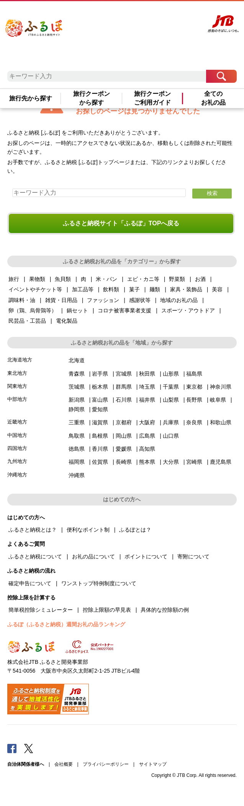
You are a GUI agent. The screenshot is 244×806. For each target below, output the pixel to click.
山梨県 (171, 400)
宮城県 (124, 374)
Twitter (28, 748)
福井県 (147, 400)
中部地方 (17, 399)
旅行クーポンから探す (91, 97)
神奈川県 (220, 387)
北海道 (77, 360)
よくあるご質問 (129, 14)
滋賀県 (100, 422)
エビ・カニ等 (143, 279)
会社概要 (63, 764)
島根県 (100, 436)
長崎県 (124, 462)
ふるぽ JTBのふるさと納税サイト (41, 36)
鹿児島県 (220, 462)
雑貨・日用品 (61, 300)
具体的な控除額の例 (165, 610)
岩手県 (100, 374)
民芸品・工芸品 (27, 321)
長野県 (194, 400)
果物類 (37, 279)
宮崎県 (194, 462)
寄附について (193, 556)
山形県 (171, 374)
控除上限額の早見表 (107, 610)
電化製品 (66, 321)
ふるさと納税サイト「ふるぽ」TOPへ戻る (121, 223)
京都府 (124, 422)
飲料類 (111, 289)
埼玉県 (147, 387)
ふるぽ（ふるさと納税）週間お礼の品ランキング (66, 624)
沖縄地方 (17, 475)
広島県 (147, 436)
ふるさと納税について (35, 556)
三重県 (77, 422)
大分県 (171, 462)
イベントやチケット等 (35, 289)
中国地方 (17, 435)
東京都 (194, 387)
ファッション (103, 300)
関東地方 (17, 386)
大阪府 (147, 422)
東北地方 (17, 373)
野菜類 (177, 279)
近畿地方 (17, 422)
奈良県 (194, 422)
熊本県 (147, 462)
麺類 (154, 289)
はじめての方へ (101, 14)
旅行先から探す (30, 98)
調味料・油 (21, 300)
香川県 (100, 449)
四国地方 (17, 448)
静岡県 (77, 409)
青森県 (77, 374)
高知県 (147, 449)
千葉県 (171, 387)
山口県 (171, 436)
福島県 (194, 374)
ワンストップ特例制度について (98, 583)
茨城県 (77, 387)
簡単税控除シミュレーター (40, 610)
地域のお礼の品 (179, 300)
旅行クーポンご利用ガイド (152, 97)
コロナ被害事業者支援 (124, 310)
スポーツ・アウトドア (188, 310)
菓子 (134, 289)
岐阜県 (218, 400)
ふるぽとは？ (135, 530)
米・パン (106, 279)
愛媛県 (124, 449)
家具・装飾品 (186, 289)
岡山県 (124, 436)
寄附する (172, 14)
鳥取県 (77, 436)
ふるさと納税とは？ (32, 530)
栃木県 (100, 387)
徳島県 (77, 449)
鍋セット (77, 310)
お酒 (200, 279)
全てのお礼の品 (213, 97)
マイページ (153, 14)
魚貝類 (63, 279)
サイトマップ (153, 764)
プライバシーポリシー (106, 764)
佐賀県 (100, 462)
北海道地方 (19, 360)
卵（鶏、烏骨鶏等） (32, 310)
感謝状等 (140, 300)
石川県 (124, 400)
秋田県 (147, 374)
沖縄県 (77, 475)
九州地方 (17, 461)
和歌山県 (220, 422)
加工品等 (82, 289)
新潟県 (77, 400)
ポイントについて (145, 556)
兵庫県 (171, 422)
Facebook (11, 748)
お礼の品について (93, 556)
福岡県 (77, 462)
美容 (217, 289)
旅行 (13, 279)
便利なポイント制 (88, 530)
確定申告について (29, 583)
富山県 (100, 400)
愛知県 (100, 409)
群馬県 (124, 387)
